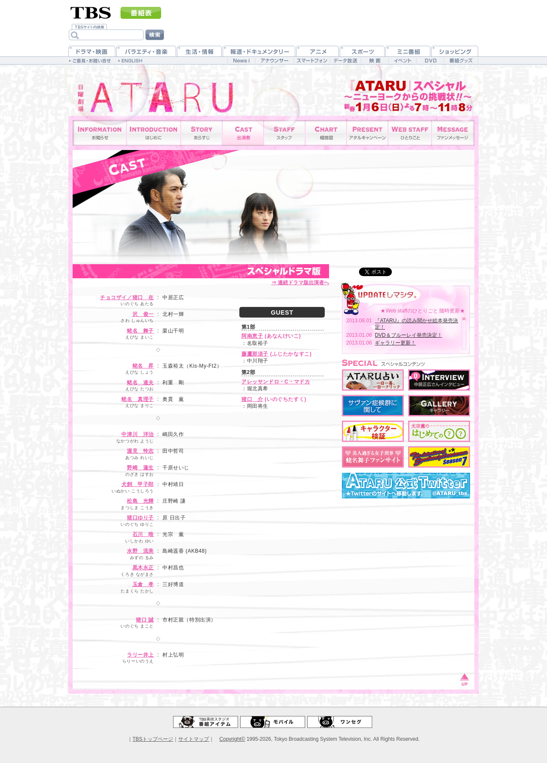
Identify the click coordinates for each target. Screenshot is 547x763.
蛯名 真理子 (137, 399)
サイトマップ (193, 739)
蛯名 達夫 (140, 383)
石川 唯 (143, 534)
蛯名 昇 (143, 366)
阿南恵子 (252, 336)
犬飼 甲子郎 (137, 484)
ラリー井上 (140, 655)
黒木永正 (143, 568)
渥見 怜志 (140, 451)
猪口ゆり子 (140, 518)
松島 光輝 (140, 501)
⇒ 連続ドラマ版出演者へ (300, 283)
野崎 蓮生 (140, 468)
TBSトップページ (152, 739)
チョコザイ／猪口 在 (127, 297)
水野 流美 (140, 551)
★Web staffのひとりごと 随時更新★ (422, 311)
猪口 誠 (145, 620)
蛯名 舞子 (140, 331)
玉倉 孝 (143, 584)
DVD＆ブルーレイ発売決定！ (408, 335)
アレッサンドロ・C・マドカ (275, 382)
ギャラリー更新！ (395, 343)
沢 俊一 (143, 314)
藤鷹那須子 (254, 354)
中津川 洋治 (137, 434)
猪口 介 (252, 399)
